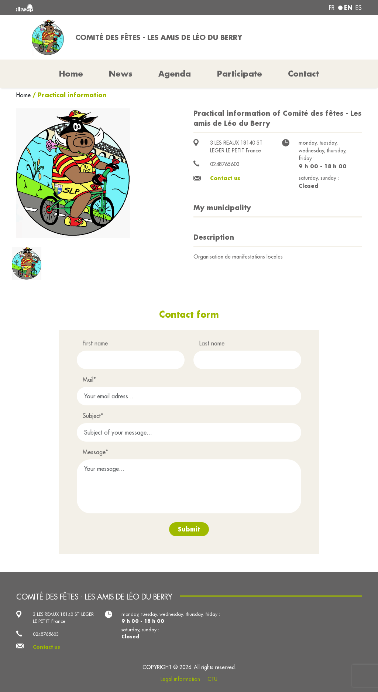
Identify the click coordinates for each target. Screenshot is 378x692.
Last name (211, 343)
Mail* (89, 379)
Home (24, 95)
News (121, 73)
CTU (212, 679)
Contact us (225, 178)
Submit (189, 529)
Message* (95, 452)
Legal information (180, 679)
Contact (303, 73)
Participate (239, 73)
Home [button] (71, 73)
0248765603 (225, 164)
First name (95, 343)
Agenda (174, 73)
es (358, 7)
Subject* (93, 415)
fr (331, 7)
